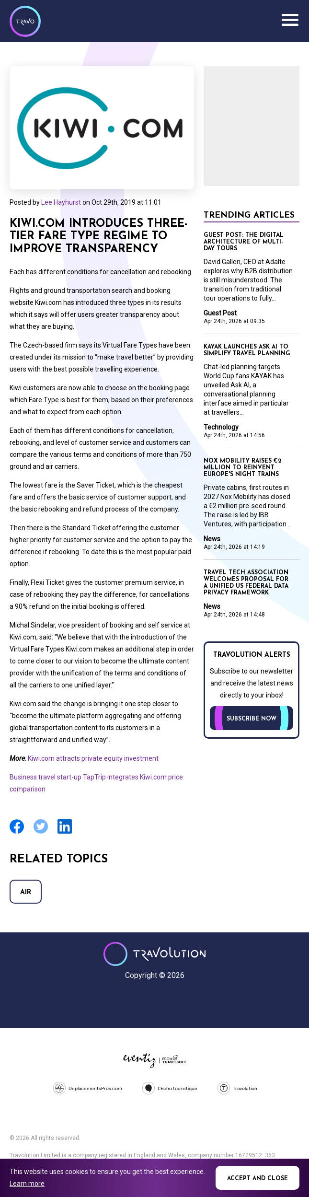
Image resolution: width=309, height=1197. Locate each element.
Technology (221, 427)
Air (25, 892)
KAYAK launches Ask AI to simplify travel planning (247, 350)
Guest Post (220, 313)
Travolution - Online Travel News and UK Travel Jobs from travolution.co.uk (154, 954)
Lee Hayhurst (61, 202)
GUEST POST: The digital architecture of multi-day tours (244, 242)
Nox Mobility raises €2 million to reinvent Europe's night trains (242, 467)
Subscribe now (251, 719)
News (212, 539)
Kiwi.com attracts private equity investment (93, 758)
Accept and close (257, 1179)
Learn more (27, 1183)
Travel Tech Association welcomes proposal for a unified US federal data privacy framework (246, 583)
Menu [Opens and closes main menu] (289, 20)
